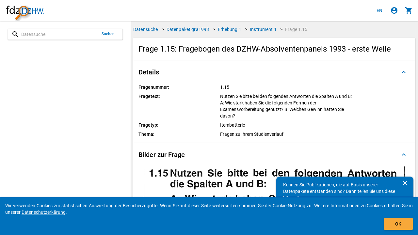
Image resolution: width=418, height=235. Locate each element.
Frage (296, 29)
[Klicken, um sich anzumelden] (394, 10)
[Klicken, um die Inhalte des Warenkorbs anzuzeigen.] (408, 10)
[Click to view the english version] (379, 10)
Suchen (108, 34)
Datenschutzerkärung (44, 212)
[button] (274, 72)
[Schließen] (404, 183)
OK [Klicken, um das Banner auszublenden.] (398, 224)
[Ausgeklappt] (403, 72)
